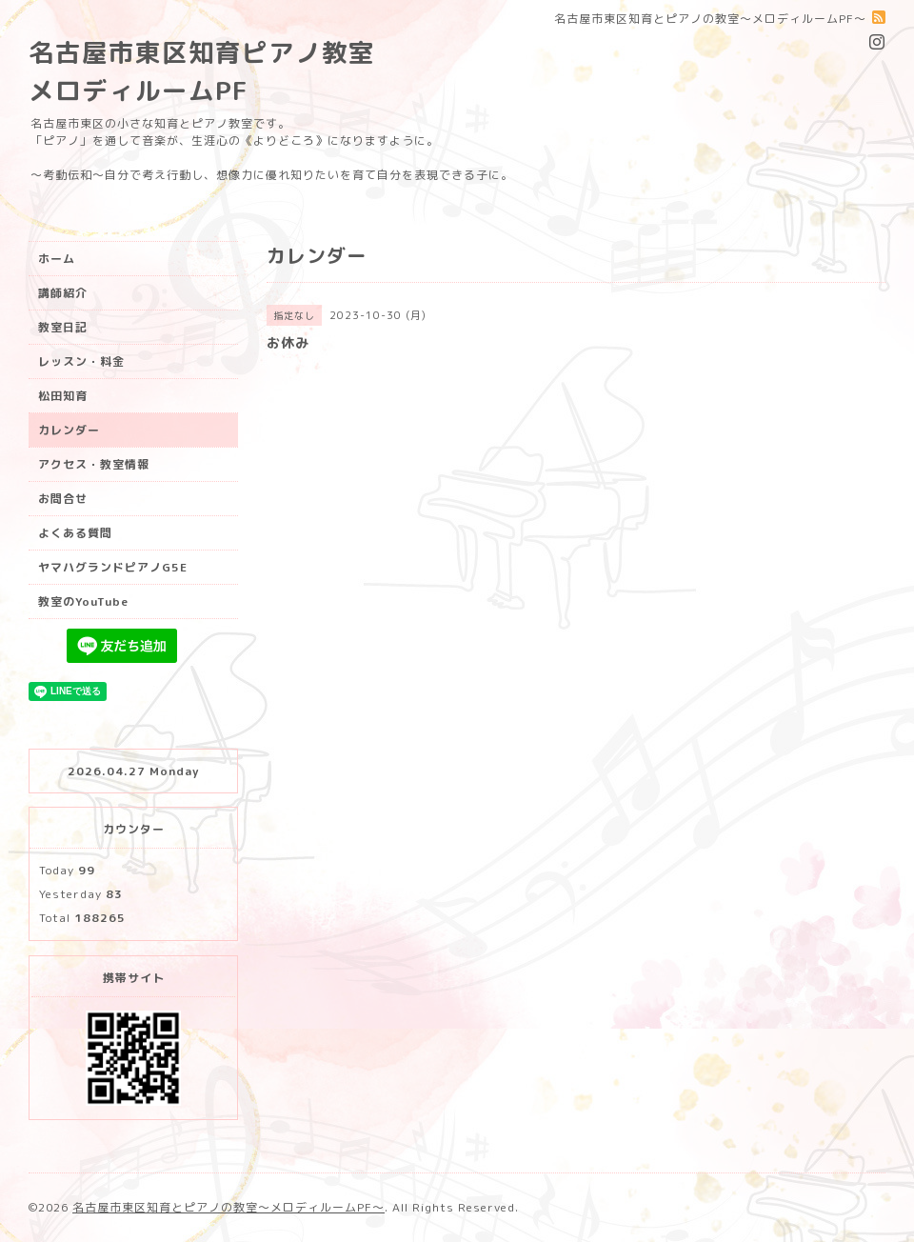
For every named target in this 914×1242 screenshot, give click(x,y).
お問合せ (63, 499)
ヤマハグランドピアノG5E (113, 567)
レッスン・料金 (81, 361)
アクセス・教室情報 (93, 464)
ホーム (56, 258)
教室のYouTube (83, 601)
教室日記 (63, 327)
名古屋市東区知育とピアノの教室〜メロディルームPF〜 (228, 1207)
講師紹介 (63, 293)
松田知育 (63, 396)
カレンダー (69, 430)
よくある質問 (75, 533)
